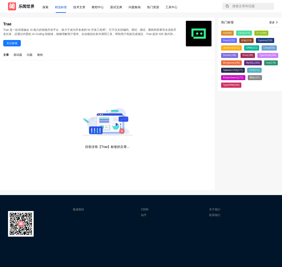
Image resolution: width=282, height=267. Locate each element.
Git (227, 33)
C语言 (244, 33)
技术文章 (79, 7)
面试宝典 (116, 7)
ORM (251, 47)
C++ (261, 33)
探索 (45, 7)
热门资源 (153, 7)
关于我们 (214, 209)
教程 (40, 54)
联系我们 (214, 215)
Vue (271, 62)
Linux (269, 47)
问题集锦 (135, 7)
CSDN (144, 209)
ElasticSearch (233, 77)
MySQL (253, 62)
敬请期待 (78, 209)
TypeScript (267, 55)
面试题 (18, 54)
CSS (254, 70)
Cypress (265, 40)
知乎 (144, 215)
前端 (246, 40)
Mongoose (231, 62)
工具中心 (171, 7)
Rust (248, 55)
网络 (255, 77)
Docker (229, 55)
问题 (29, 54)
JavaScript (231, 47)
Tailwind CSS (233, 70)
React (229, 40)
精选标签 (61, 7)
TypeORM (231, 85)
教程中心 (98, 7)
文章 (6, 54)
